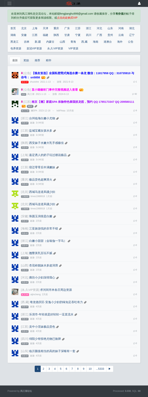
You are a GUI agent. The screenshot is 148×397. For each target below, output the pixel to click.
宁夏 (78, 34)
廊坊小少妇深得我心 (42, 277)
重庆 (56, 28)
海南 (95, 41)
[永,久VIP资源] (30, 289)
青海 (73, 41)
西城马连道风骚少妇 (42, 191)
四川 (88, 34)
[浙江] (24, 118)
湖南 (13, 34)
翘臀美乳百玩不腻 (40, 253)
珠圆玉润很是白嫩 (40, 216)
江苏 (78, 28)
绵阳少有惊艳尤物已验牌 (45, 338)
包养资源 (15, 48)
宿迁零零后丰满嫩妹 (42, 167)
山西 (62, 41)
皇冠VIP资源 (34, 48)
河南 (121, 28)
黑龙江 (14, 41)
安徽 (24, 34)
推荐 (37, 60)
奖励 (26, 60)
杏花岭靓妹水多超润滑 (43, 265)
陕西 (56, 34)
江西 (34, 34)
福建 (45, 34)
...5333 (100, 368)
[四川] (24, 338)
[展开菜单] (9, 3)
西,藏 (84, 41)
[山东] (24, 351)
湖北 (132, 28)
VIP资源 (73, 48)
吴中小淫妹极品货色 (42, 326)
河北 (99, 28)
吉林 (26, 41)
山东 (110, 28)
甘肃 (67, 34)
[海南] (24, 228)
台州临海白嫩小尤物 (42, 118)
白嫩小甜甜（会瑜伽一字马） (48, 240)
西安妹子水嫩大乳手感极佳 (46, 142)
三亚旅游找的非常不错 (43, 228)
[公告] (27, 73)
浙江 (88, 28)
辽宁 (132, 34)
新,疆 (38, 41)
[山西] (24, 265)
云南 (121, 34)
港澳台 (108, 41)
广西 (99, 34)
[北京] (24, 191)
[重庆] (24, 179)
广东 (67, 28)
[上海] (24, 155)
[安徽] (24, 216)
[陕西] (24, 142)
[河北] (24, 277)
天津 (45, 28)
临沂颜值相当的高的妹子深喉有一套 (52, 351)
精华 (48, 60)
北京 (24, 28)
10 (90, 368)
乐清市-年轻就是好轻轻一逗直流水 (51, 314)
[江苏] (27, 101)
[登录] (139, 3)
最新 (15, 60)
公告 (130, 41)
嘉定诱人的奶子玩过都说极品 (48, 155)
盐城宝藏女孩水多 (40, 130)
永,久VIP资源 (55, 48)
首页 (13, 28)
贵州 (110, 34)
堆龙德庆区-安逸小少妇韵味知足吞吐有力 (56, 302)
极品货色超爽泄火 (40, 179)
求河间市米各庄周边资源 (56, 289)
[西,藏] (25, 302)
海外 (120, 41)
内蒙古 (50, 41)
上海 (34, 28)
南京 (30, 106)
